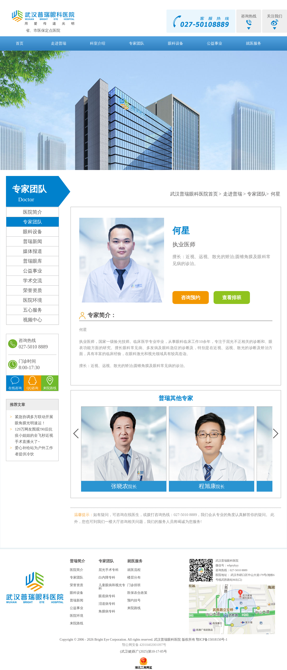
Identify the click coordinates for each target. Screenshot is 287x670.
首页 (19, 43)
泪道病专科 (107, 604)
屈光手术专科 (109, 570)
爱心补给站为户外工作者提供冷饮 (34, 451)
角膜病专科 (107, 611)
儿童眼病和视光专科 (112, 586)
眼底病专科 (107, 596)
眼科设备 (175, 43)
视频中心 (32, 319)
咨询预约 (190, 297)
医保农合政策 (137, 593)
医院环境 (32, 300)
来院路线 (76, 623)
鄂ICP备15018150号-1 (211, 639)
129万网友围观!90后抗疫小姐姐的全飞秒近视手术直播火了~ (34, 435)
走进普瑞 (58, 43)
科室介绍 (97, 43)
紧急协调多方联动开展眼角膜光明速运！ (34, 420)
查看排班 (231, 297)
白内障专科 (107, 577)
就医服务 (253, 43)
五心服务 (32, 310)
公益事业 (214, 43)
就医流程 (134, 570)
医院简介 (32, 212)
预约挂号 (134, 600)
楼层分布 (134, 577)
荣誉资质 (32, 290)
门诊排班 (134, 585)
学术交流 (32, 280)
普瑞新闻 (32, 241)
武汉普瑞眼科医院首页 (194, 194)
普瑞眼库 (32, 261)
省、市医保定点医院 (43, 30)
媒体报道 (32, 251)
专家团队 (136, 43)
